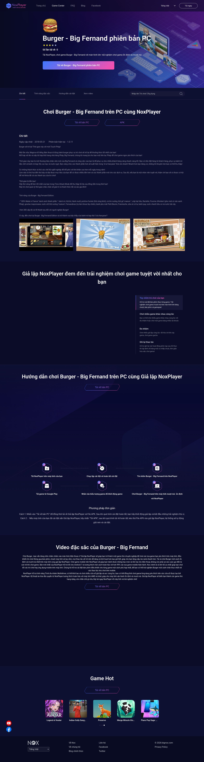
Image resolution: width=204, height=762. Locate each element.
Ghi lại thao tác (147, 342)
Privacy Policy (161, 747)
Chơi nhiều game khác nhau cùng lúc (157, 314)
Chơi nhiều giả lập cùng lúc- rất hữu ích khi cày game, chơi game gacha (157, 334)
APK (122, 122)
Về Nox (72, 743)
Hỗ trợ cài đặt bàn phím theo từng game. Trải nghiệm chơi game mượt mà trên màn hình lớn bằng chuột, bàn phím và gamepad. (159, 304)
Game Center (58, 6)
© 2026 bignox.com (164, 743)
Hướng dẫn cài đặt (67, 93)
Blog (83, 6)
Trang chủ (41, 6)
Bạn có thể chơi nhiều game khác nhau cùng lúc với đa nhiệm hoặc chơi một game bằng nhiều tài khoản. (159, 319)
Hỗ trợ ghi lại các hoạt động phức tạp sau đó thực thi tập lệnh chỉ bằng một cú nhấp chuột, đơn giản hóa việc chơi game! (158, 348)
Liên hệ (102, 743)
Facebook (96, 6)
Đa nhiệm (144, 329)
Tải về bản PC (82, 122)
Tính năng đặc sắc (42, 93)
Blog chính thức (76, 751)
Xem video (88, 93)
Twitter (102, 751)
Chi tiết (22, 93)
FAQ (73, 6)
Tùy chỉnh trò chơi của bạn (152, 298)
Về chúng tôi (74, 747)
